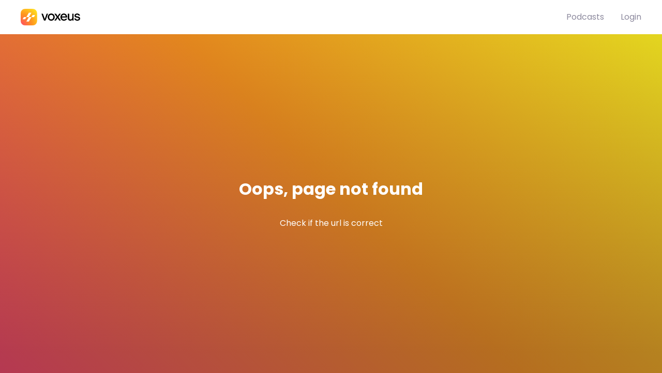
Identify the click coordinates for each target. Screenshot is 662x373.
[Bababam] (293, 17)
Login (631, 17)
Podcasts (585, 17)
